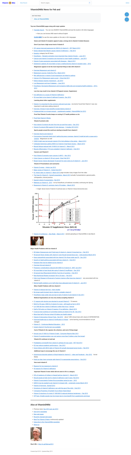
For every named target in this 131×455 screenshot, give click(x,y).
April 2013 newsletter (40, 412)
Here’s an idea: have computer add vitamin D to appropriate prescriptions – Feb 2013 (60, 359)
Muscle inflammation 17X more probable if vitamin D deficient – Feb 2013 (56, 149)
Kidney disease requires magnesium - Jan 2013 (48, 81)
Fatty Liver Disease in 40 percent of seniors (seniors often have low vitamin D (57, 278)
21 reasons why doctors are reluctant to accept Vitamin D (51, 301)
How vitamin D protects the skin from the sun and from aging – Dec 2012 (56, 124)
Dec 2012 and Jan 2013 (50, 409)
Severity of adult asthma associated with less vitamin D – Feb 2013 (54, 260)
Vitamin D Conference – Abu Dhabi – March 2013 (49, 234)
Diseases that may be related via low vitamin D (48, 262)
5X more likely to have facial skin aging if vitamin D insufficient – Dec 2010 (57, 270)
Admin (127, 3)
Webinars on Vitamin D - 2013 (43, 182)
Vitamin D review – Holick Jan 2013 (45, 167)
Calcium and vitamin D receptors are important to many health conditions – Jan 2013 (60, 58)
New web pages (39, 414)
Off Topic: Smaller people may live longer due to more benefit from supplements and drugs (62, 396)
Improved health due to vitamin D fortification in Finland (51, 319)
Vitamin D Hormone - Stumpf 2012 (44, 385)
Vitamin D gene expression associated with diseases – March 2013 (54, 61)
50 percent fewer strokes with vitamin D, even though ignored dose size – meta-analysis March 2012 (65, 255)
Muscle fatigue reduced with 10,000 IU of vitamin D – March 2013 (54, 146)
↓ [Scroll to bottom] (126, 19)
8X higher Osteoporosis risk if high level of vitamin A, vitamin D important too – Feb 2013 (61, 252)
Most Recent (23, 3)
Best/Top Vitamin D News (42, 419)
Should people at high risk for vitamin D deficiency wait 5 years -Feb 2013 (56, 378)
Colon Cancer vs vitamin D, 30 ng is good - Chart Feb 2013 (52, 158)
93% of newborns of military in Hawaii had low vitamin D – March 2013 (56, 375)
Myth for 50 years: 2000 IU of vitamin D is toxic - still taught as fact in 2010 (57, 304)
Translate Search (39, 30)
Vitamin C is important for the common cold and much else (52, 104)
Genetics (36, 53)
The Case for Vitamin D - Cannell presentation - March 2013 (52, 175)
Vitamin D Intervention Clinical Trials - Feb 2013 (48, 317)
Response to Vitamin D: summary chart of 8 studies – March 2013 (54, 185)
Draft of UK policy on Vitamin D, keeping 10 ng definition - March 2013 (55, 309)
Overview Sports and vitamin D (43, 134)
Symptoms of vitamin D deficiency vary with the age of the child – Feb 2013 (57, 388)
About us (36, 425)
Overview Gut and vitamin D (42, 265)
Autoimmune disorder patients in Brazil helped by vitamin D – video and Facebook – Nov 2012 (63, 354)
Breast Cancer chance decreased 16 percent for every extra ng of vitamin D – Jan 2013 (60, 161)
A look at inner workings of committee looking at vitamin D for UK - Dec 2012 (57, 312)
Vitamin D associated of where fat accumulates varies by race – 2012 (55, 380)
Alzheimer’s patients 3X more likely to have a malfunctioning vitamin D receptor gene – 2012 (62, 64)
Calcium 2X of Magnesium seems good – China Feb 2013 (52, 78)
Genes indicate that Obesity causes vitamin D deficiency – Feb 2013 (55, 51)
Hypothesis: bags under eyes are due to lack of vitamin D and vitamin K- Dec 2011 (59, 295)
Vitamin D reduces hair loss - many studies (47, 289)
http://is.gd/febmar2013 (45, 444)
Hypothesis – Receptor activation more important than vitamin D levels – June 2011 (60, 56)
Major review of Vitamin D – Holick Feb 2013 (47, 170)
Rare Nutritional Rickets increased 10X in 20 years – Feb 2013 (53, 275)
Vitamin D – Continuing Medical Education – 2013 (49, 324)
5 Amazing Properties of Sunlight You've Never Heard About (52, 391)
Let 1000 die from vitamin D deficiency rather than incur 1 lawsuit (54, 306)
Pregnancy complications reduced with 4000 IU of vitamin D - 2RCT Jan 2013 (57, 268)
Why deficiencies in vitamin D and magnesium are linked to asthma (54, 75)
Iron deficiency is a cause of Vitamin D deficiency (49, 95)
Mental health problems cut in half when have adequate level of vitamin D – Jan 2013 (60, 283)
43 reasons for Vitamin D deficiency (45, 368)
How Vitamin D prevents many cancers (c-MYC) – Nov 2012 (52, 155)
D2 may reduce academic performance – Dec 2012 (49, 345)
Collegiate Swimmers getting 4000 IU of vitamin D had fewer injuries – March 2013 (59, 144)
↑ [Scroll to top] (126, 14)
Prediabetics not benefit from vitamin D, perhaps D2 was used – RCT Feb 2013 (58, 343)
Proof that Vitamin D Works (42, 118)
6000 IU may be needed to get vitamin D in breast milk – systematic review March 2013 (61, 383)
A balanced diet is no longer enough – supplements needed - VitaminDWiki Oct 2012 (60, 111)
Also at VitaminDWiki (41, 19)
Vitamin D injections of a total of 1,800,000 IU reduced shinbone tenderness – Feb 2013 (61, 393)
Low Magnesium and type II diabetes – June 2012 (49, 83)
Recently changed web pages (43, 417)
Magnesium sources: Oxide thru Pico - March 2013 (49, 73)
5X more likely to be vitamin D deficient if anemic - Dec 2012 (52, 97)
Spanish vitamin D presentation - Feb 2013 (47, 180)
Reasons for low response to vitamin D (46, 366)
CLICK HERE (38, 37)
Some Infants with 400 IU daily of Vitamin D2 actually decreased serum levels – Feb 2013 (61, 348)
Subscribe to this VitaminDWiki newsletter (47, 422)
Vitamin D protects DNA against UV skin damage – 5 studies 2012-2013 (56, 127)
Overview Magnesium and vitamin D (45, 70)
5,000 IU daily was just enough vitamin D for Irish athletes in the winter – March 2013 (60, 141)
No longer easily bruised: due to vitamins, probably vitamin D (52, 292)
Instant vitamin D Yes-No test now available (47, 327)
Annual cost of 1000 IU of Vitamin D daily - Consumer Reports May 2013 (56, 333)
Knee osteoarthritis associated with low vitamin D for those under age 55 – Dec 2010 (60, 257)
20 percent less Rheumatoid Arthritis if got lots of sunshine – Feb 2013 (56, 273)
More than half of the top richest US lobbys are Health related (53, 314)
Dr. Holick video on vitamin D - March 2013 (47, 172)
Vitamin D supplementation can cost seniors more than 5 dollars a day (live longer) (59, 336)
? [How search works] (89, 3)
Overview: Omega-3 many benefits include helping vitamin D (52, 109)
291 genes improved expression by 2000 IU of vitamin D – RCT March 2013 (57, 48)
